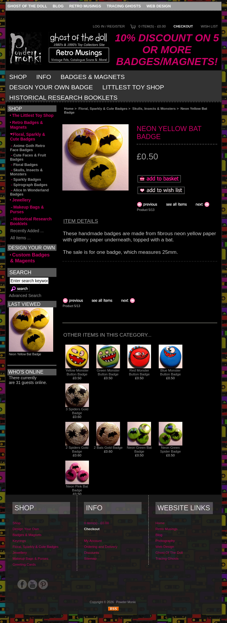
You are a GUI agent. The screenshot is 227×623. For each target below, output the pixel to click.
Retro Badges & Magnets (26, 125)
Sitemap (90, 558)
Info (43, 76)
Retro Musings (85, 6)
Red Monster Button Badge (139, 372)
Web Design (159, 6)
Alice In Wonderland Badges (29, 192)
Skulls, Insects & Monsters (154, 108)
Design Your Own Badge (51, 87)
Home (69, 108)
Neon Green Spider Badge (170, 449)
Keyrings (19, 541)
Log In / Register (109, 26)
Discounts (91, 552)
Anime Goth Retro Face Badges (27, 148)
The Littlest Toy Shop (31, 115)
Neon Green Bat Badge (139, 449)
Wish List (209, 26)
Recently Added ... (27, 230)
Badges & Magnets (93, 76)
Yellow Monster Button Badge (77, 372)
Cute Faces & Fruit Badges (28, 157)
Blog (58, 6)
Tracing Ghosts (124, 6)
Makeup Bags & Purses (27, 209)
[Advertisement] (129, 119)
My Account (93, 541)
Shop (18, 76)
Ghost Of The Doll (27, 6)
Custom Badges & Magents (30, 258)
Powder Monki (126, 602)
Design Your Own (25, 529)
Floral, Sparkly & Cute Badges (103, 108)
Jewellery (20, 200)
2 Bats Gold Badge (108, 447)
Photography (165, 541)
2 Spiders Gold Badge (77, 449)
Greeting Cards (24, 564)
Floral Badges (24, 165)
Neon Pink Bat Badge (77, 488)
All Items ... (20, 237)
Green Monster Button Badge (108, 372)
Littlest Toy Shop (133, 87)
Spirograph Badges (28, 185)
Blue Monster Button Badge (170, 372)
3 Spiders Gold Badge (77, 411)
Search (20, 272)
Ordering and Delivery (100, 546)
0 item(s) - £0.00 (152, 26)
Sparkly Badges (25, 179)
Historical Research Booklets (63, 97)
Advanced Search (25, 295)
